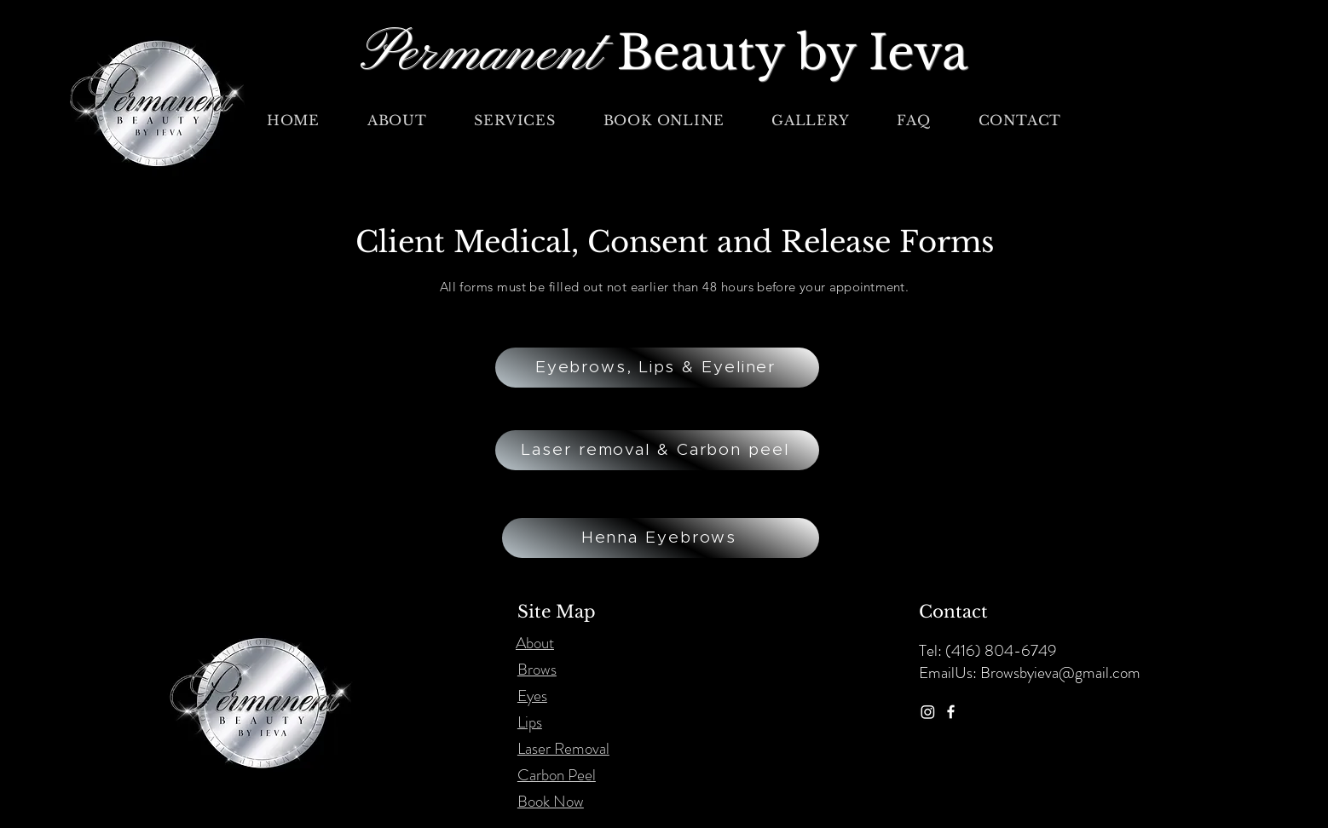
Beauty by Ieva (792, 53)
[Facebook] (951, 712)
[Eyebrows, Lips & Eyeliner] (657, 368)
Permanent (489, 55)
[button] (515, 120)
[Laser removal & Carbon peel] (657, 450)
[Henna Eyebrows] (660, 538)
